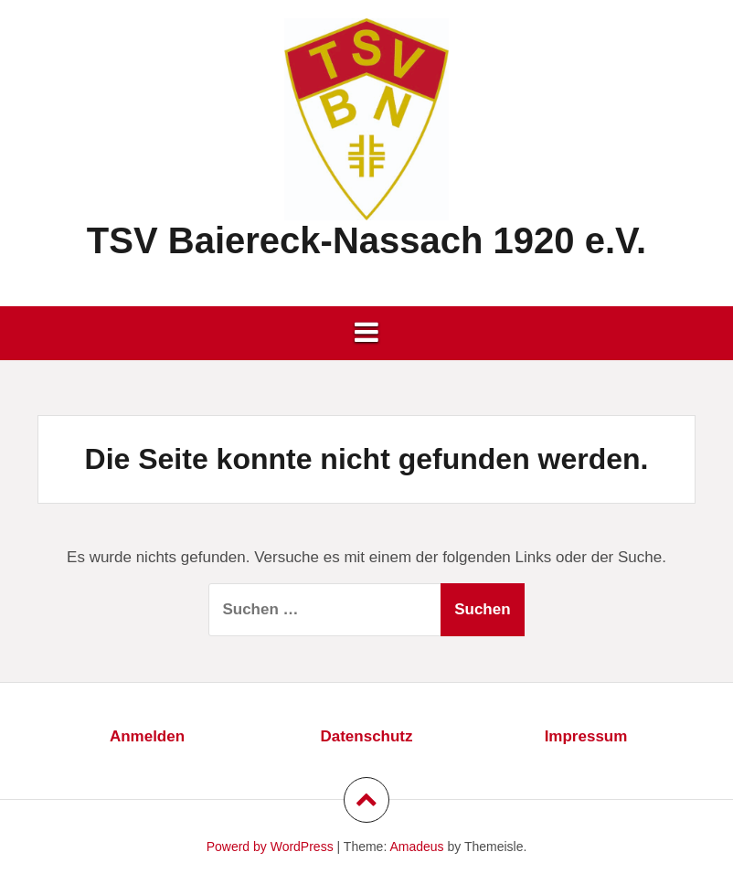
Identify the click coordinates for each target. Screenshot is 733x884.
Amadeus (416, 846)
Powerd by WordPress (270, 846)
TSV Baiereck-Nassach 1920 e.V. (366, 240)
